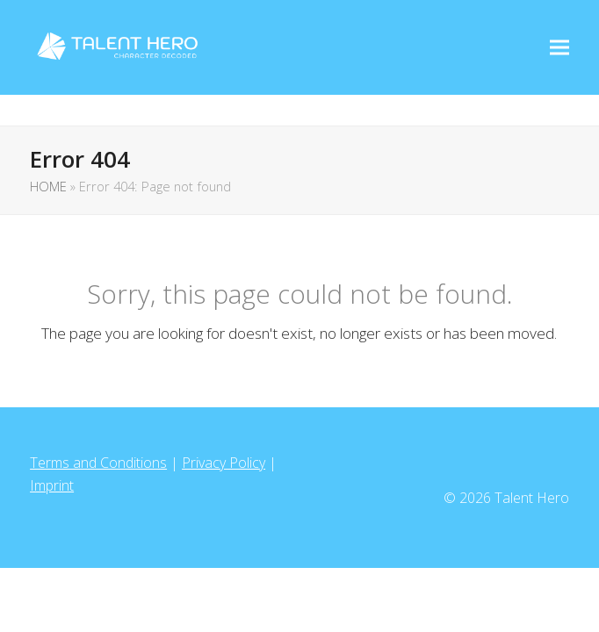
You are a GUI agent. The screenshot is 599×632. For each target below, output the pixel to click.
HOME (48, 186)
